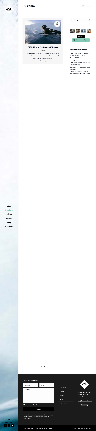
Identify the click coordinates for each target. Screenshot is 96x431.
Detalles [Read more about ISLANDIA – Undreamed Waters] (42, 61)
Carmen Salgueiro (86, 428)
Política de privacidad (42, 405)
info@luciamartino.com (85, 401)
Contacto (63, 403)
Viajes (43, 50)
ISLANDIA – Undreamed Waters (43, 47)
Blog (61, 399)
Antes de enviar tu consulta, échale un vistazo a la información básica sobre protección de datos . (38, 416)
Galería (62, 391)
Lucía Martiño (74, 53)
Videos (62, 395)
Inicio (61, 384)
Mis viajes (63, 388)
